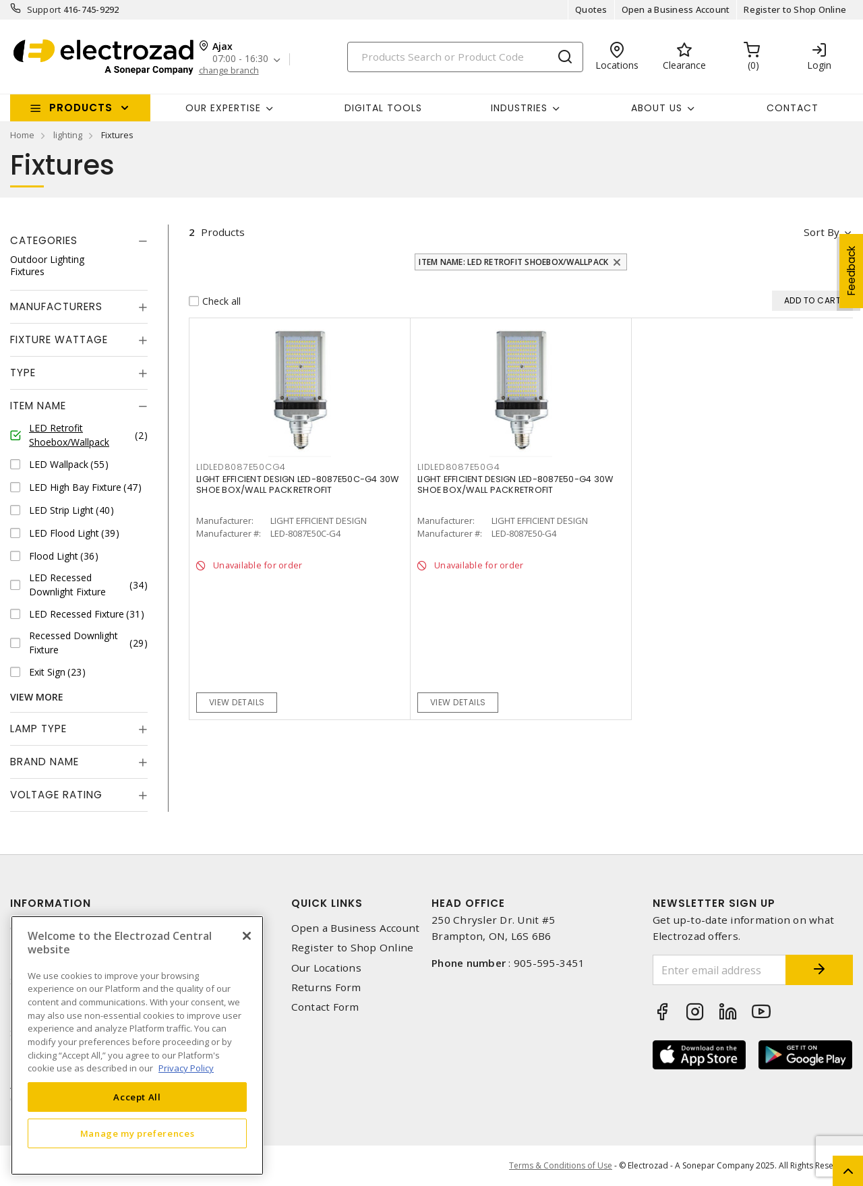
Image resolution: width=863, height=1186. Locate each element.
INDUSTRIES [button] (519, 108)
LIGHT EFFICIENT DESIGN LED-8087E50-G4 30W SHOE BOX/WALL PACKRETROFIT (515, 484)
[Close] (247, 936)
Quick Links (327, 903)
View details (237, 702)
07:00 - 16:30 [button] (240, 59)
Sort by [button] (821, 232)
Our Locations (326, 967)
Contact (793, 108)
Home (22, 135)
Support (44, 9)
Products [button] (81, 107)
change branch (229, 70)
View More (36, 696)
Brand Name (44, 761)
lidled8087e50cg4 (241, 467)
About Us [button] (656, 108)
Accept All (137, 1097)
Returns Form (326, 987)
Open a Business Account (676, 9)
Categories (44, 240)
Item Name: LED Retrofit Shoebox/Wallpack (513, 262)
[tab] (79, 241)
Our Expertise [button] (223, 108)
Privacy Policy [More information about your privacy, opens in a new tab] (186, 1068)
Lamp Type (38, 728)
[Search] (465, 57)
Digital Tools (383, 108)
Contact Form (325, 1007)
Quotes (591, 9)
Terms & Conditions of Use (560, 1165)
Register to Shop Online (795, 9)
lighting (67, 135)
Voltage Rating (56, 795)
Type (23, 372)
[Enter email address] (720, 970)
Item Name (38, 405)
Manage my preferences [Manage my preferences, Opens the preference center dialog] (137, 1133)
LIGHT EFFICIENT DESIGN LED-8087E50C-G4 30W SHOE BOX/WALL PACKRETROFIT (297, 484)
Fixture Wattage (59, 339)
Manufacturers (56, 306)
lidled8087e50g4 (458, 467)
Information (50, 903)
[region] (137, 1045)
